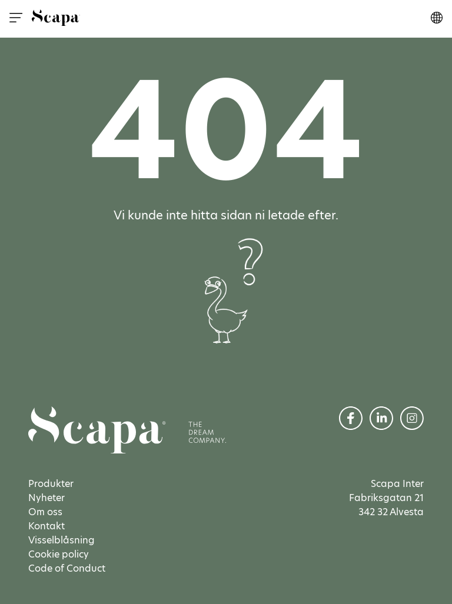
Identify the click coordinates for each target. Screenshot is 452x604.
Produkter (51, 483)
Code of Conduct (66, 568)
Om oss (45, 512)
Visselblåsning (61, 540)
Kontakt (46, 526)
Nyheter (46, 498)
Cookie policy (58, 554)
